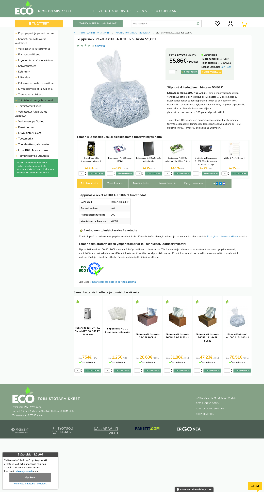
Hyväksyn (30, 477)
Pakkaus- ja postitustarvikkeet (35, 83)
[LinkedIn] (217, 183)
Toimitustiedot (141, 183)
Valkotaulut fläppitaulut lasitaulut (31, 114)
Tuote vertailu (212, 72)
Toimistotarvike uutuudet (32, 156)
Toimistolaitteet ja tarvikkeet (34, 100)
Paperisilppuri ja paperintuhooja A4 (133, 33)
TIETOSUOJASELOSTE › (207, 403)
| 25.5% (186, 55)
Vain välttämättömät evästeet (30, 483)
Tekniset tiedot (89, 183)
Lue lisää (226, 67)
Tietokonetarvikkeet (29, 94)
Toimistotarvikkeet (28, 106)
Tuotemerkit (24, 138)
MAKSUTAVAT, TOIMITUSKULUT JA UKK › (216, 397)
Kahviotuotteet (25, 66)
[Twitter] (220, 183)
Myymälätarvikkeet (28, 133)
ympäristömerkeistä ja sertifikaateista (113, 282)
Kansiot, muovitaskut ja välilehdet (30, 41)
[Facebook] (224, 183)
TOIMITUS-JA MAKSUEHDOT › (210, 408)
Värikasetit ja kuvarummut (32, 49)
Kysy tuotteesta (193, 183)
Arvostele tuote (167, 183)
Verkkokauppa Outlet (29, 121)
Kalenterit (22, 72)
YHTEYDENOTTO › (205, 414)
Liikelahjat (23, 77)
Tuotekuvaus (115, 183)
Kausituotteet (25, 127)
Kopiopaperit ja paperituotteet (35, 33)
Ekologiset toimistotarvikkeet (222, 236)
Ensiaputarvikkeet (27, 54)
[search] (198, 22)
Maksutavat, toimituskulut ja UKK (194, 489)
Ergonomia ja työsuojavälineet (35, 60)
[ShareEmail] (213, 183)
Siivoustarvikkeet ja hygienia (34, 89)
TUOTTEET (39, 23)
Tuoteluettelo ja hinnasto (32, 144)
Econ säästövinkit (32, 150)
